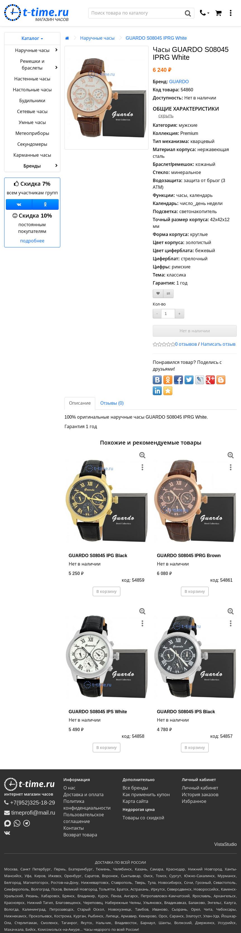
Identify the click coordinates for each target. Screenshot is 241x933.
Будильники (32, 100)
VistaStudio (225, 844)
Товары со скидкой (143, 817)
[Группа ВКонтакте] (19, 204)
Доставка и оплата (83, 794)
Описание (80, 403)
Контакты (73, 828)
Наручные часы (37, 50)
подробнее (32, 240)
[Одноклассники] (45, 204)
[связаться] (204, 13)
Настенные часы (32, 79)
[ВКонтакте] (8, 833)
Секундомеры (32, 144)
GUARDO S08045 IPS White (98, 711)
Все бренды (135, 788)
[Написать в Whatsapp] (18, 823)
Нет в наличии (195, 330)
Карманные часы (32, 155)
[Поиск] (135, 13)
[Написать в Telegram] (28, 823)
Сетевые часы (32, 111)
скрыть (165, 115)
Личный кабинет (200, 788)
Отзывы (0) (112, 403)
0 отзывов (186, 344)
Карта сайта (135, 801)
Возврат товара (80, 834)
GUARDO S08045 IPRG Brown (189, 555)
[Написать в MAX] (9, 823)
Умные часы (32, 122)
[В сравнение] (168, 293)
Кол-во (159, 304)
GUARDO (179, 81)
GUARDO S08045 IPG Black (98, 555)
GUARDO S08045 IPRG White (156, 38)
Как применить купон (146, 794)
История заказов (200, 794)
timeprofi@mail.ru (29, 813)
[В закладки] (158, 293)
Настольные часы (32, 89)
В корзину (106, 591)
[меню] (231, 13)
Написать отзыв (218, 344)
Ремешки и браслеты (39, 64)
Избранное (194, 801)
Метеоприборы (32, 133)
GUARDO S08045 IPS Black (186, 711)
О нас (69, 788)
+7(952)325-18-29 (29, 803)
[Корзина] (218, 13)
